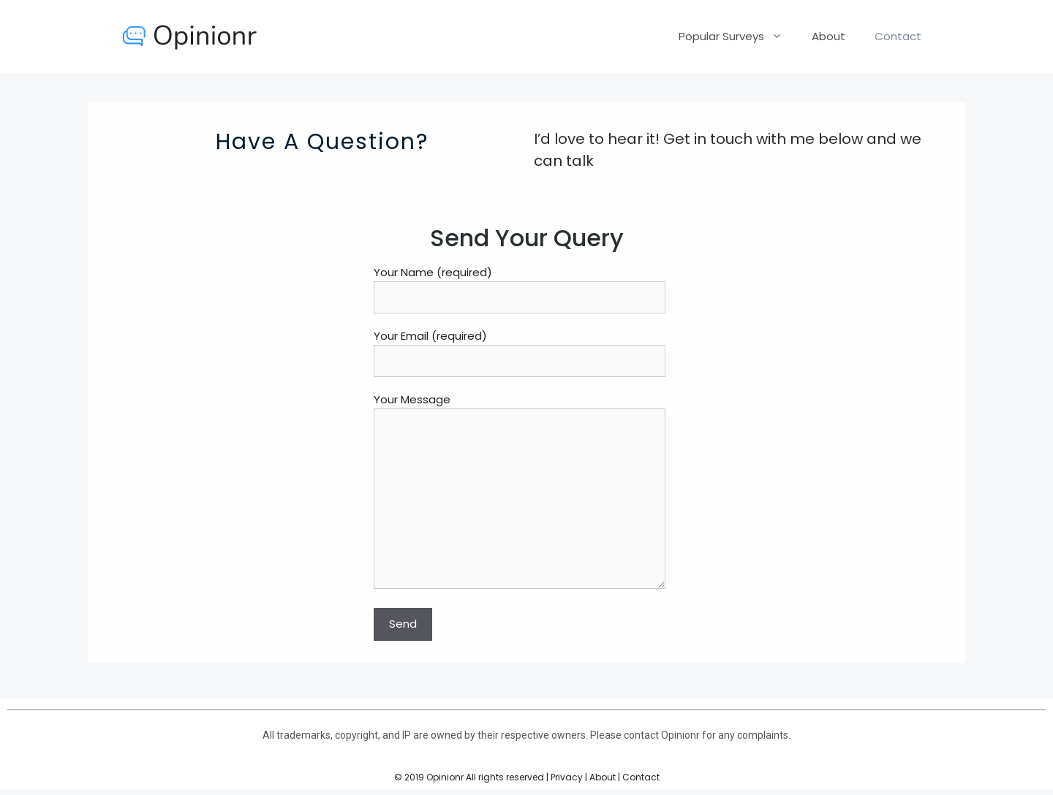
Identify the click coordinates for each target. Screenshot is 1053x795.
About (828, 36)
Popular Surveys (738, 36)
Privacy (567, 777)
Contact (898, 36)
